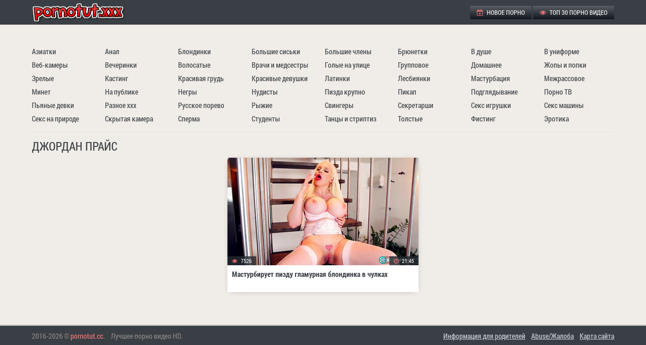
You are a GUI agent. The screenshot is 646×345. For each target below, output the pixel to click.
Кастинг (116, 78)
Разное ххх (120, 105)
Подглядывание (494, 91)
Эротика (556, 118)
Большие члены (348, 51)
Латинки (337, 78)
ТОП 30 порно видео (573, 12)
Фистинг (483, 118)
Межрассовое (564, 78)
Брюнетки (413, 51)
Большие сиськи (276, 51)
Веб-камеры (50, 64)
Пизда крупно (345, 91)
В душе (481, 51)
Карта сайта (597, 336)
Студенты (266, 118)
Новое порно (501, 12)
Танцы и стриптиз (350, 118)
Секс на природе (55, 118)
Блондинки (194, 51)
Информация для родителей (484, 336)
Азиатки (44, 51)
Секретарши (415, 105)
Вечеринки (121, 64)
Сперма (189, 118)
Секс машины (564, 105)
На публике (121, 91)
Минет (41, 91)
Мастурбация (490, 78)
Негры (187, 91)
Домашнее (486, 64)
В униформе (561, 51)
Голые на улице (347, 64)
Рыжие (262, 105)
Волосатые (194, 64)
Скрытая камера (129, 118)
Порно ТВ (558, 91)
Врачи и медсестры (280, 64)
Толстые (410, 118)
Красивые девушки (280, 78)
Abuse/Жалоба (552, 336)
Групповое (413, 64)
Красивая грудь (201, 78)
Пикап (407, 91)
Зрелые (43, 78)
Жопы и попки (565, 64)
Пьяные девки (53, 105)
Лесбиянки (414, 78)
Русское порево (201, 105)
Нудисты (265, 91)
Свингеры (339, 105)
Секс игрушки (491, 105)
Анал (112, 51)
